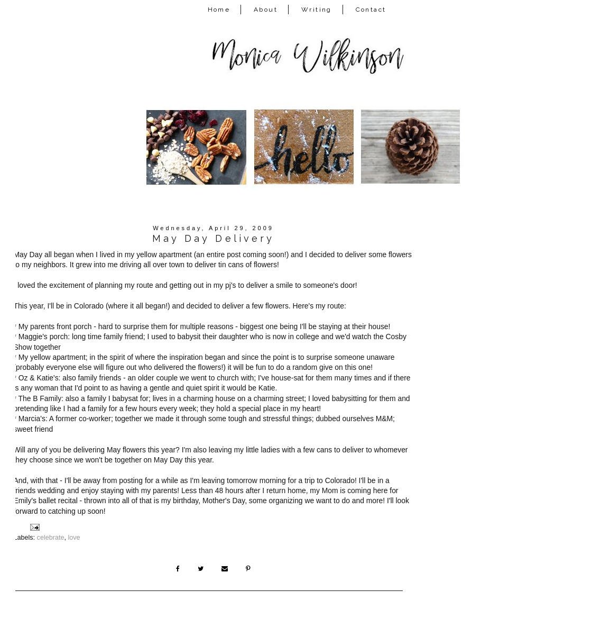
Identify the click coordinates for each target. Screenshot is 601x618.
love (74, 537)
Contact (371, 9)
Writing (316, 9)
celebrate (50, 537)
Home (219, 9)
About (266, 9)
